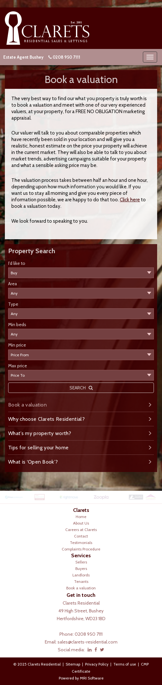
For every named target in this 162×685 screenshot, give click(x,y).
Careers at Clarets (81, 529)
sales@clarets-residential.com (87, 642)
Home (81, 516)
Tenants (81, 581)
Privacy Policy (96, 664)
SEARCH (81, 388)
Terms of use (124, 664)
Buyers (81, 568)
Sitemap (73, 664)
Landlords (81, 575)
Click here (130, 200)
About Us (81, 523)
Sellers (81, 562)
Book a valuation (27, 405)
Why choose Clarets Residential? (46, 419)
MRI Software (92, 678)
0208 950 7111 (66, 57)
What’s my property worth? (39, 433)
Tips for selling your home (38, 447)
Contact (81, 536)
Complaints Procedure (81, 549)
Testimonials (81, 542)
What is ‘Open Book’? (33, 462)
